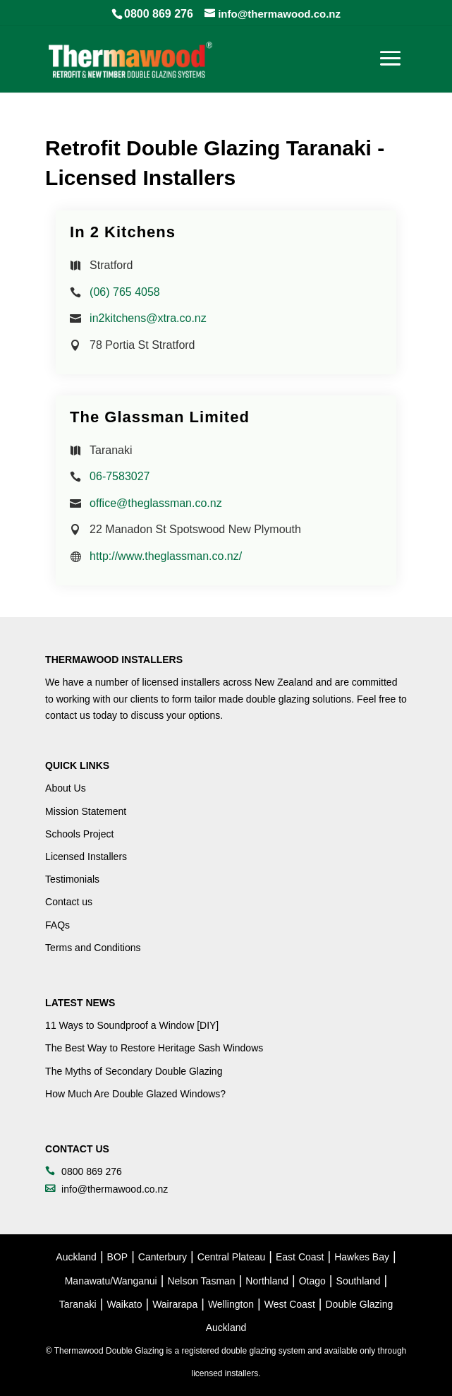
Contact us (68, 901)
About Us (65, 788)
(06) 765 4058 (125, 292)
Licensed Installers (86, 856)
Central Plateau (231, 1257)
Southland (358, 1281)
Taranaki (78, 1304)
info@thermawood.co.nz (114, 1189)
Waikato (124, 1304)
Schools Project (79, 834)
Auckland (76, 1257)
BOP (117, 1257)
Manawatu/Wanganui (111, 1281)
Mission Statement (85, 811)
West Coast (289, 1304)
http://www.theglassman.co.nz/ (166, 556)
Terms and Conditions (92, 947)
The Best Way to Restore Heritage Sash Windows (154, 1048)
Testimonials (72, 879)
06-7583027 (119, 476)
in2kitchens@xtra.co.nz (148, 318)
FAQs (57, 925)
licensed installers (181, 682)
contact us (67, 715)
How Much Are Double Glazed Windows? (135, 1093)
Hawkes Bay (361, 1257)
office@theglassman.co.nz (156, 503)
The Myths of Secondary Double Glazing (133, 1071)
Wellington (231, 1304)
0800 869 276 (158, 14)
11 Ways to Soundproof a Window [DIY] (132, 1025)
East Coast (300, 1257)
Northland (266, 1281)
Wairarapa (174, 1304)
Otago (312, 1281)
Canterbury (162, 1257)
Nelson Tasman (201, 1281)
